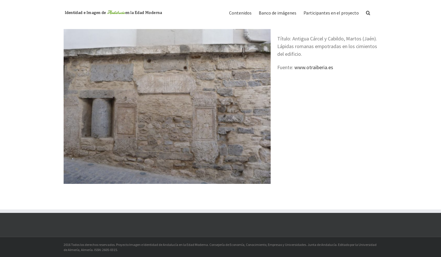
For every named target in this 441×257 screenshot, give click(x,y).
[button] (368, 12)
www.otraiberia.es (313, 67)
